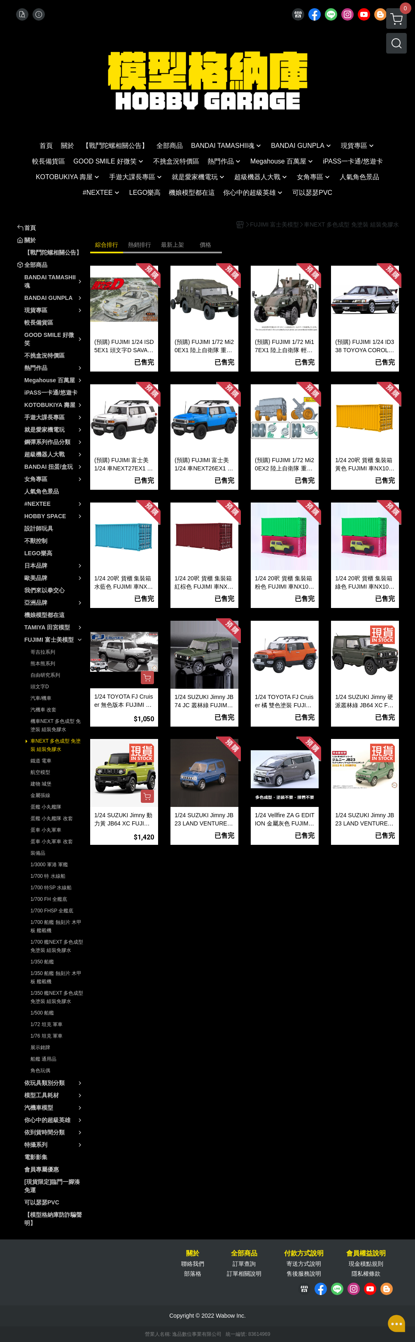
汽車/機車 (40, 698)
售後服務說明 (304, 1274)
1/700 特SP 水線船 (51, 888)
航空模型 (40, 772)
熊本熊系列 (42, 663)
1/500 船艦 (42, 1013)
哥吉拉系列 (42, 652)
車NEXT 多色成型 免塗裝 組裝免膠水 (55, 745)
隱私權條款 (366, 1274)
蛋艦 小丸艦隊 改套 (51, 818)
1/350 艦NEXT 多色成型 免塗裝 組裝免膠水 (56, 997)
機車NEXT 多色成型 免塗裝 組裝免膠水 (55, 725)
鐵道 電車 (40, 761)
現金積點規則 (366, 1264)
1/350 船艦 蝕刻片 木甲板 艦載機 (56, 977)
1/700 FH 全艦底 (48, 899)
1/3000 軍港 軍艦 (49, 864)
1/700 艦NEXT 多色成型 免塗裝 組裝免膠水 (56, 946)
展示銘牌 (40, 1047)
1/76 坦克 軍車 (46, 1036)
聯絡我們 (192, 1264)
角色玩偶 (40, 1070)
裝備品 (37, 853)
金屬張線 (40, 795)
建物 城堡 (40, 784)
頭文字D (39, 687)
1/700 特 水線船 (47, 876)
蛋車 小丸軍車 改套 (51, 841)
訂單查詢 (244, 1264)
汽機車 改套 (43, 710)
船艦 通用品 (43, 1059)
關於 (192, 1253)
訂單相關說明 (244, 1274)
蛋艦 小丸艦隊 (45, 807)
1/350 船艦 (42, 962)
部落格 (192, 1274)
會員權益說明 (366, 1253)
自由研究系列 (45, 675)
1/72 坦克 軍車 (46, 1024)
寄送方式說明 (304, 1264)
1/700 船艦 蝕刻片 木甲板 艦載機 (56, 926)
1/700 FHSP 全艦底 (51, 911)
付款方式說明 (304, 1253)
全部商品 (244, 1253)
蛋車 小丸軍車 (45, 830)
